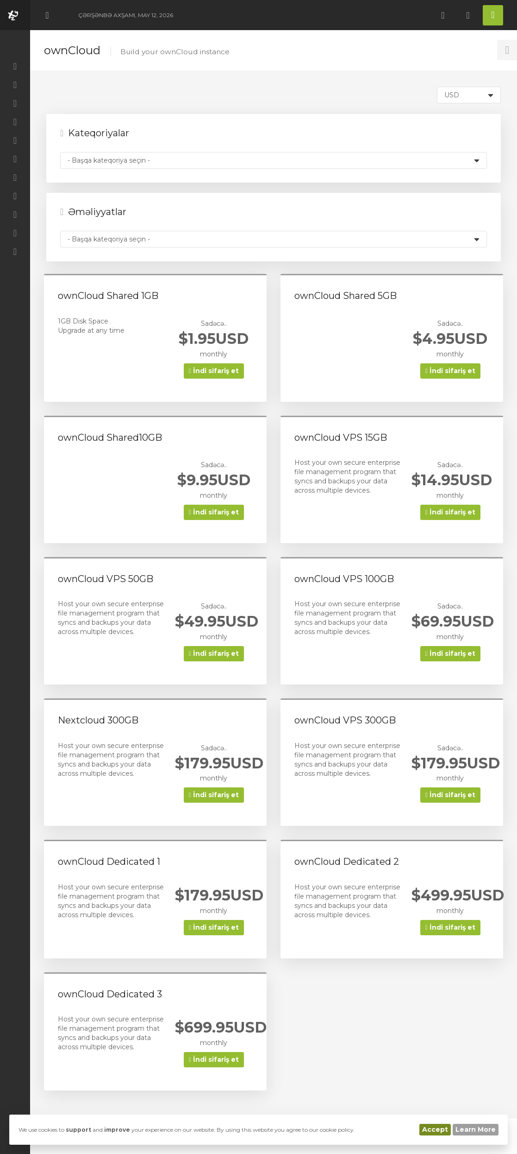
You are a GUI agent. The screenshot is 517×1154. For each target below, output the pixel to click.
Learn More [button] (475, 1129)
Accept (435, 1129)
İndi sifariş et (214, 371)
